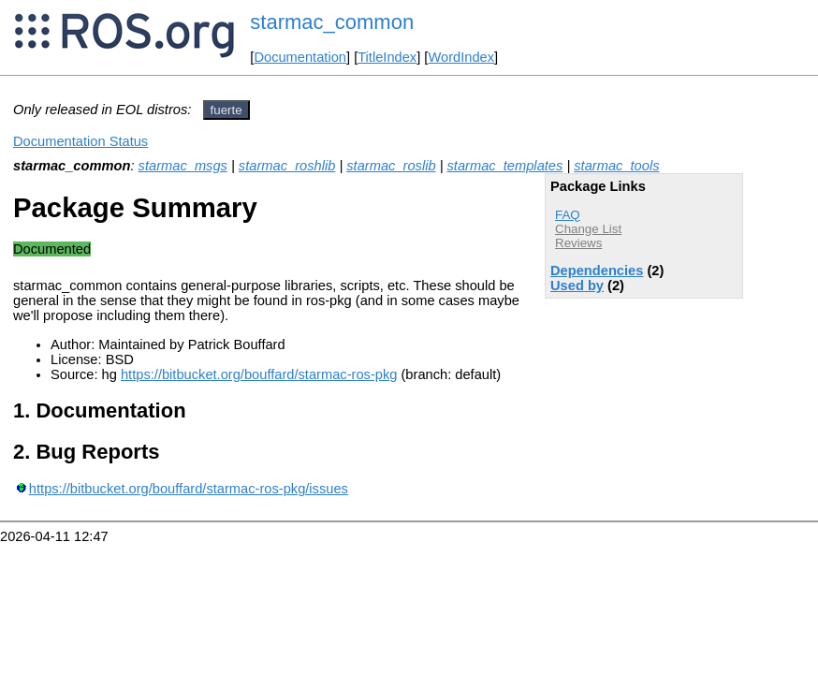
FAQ (567, 215)
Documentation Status (80, 141)
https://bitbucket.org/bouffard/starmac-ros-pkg (259, 374)
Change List (588, 229)
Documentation (300, 57)
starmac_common (332, 22)
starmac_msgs (183, 165)
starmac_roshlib (287, 165)
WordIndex (461, 57)
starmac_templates (505, 165)
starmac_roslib (390, 165)
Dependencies (596, 270)
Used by (577, 285)
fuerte (226, 110)
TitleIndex (387, 57)
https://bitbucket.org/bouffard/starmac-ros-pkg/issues (188, 488)
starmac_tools (616, 165)
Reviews (578, 243)
